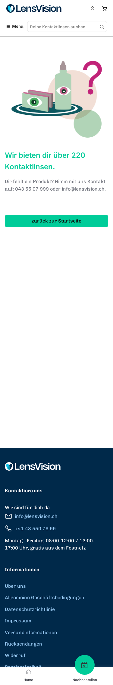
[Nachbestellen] (85, 665)
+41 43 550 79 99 (30, 528)
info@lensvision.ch (31, 516)
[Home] (28, 672)
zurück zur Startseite (56, 221)
